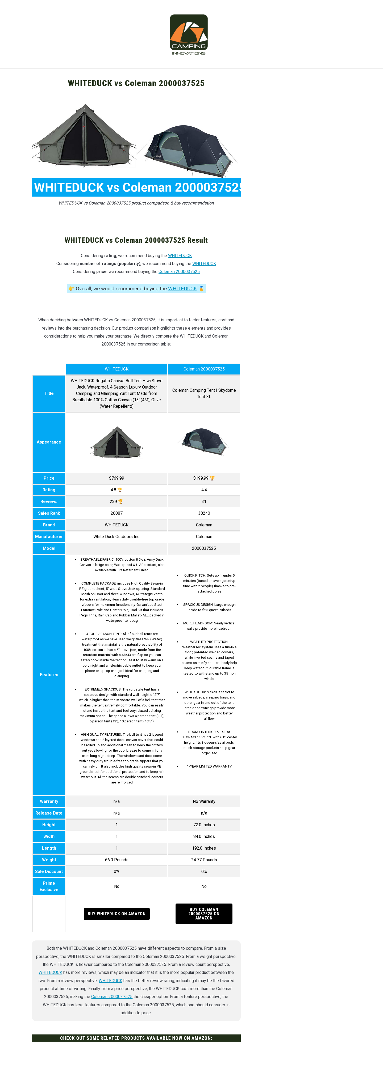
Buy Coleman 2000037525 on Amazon (204, 914)
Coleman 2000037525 (179, 271)
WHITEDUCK (180, 255)
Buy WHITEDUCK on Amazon (117, 913)
